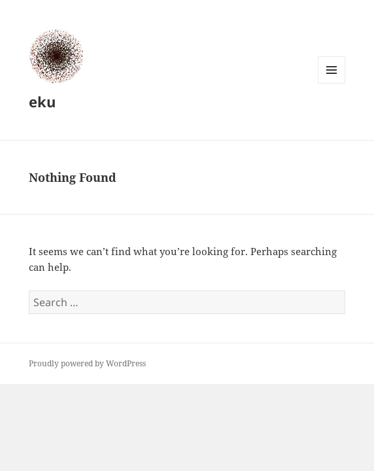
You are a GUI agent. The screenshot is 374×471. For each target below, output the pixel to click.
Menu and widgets (331, 83)
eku (42, 101)
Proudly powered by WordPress (87, 363)
